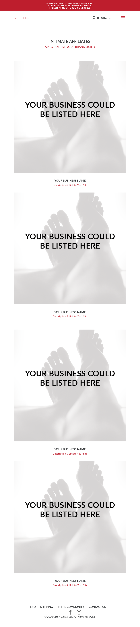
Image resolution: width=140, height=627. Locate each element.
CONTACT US (97, 606)
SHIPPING (46, 606)
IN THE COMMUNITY (70, 606)
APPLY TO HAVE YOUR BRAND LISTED (70, 46)
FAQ (33, 606)
